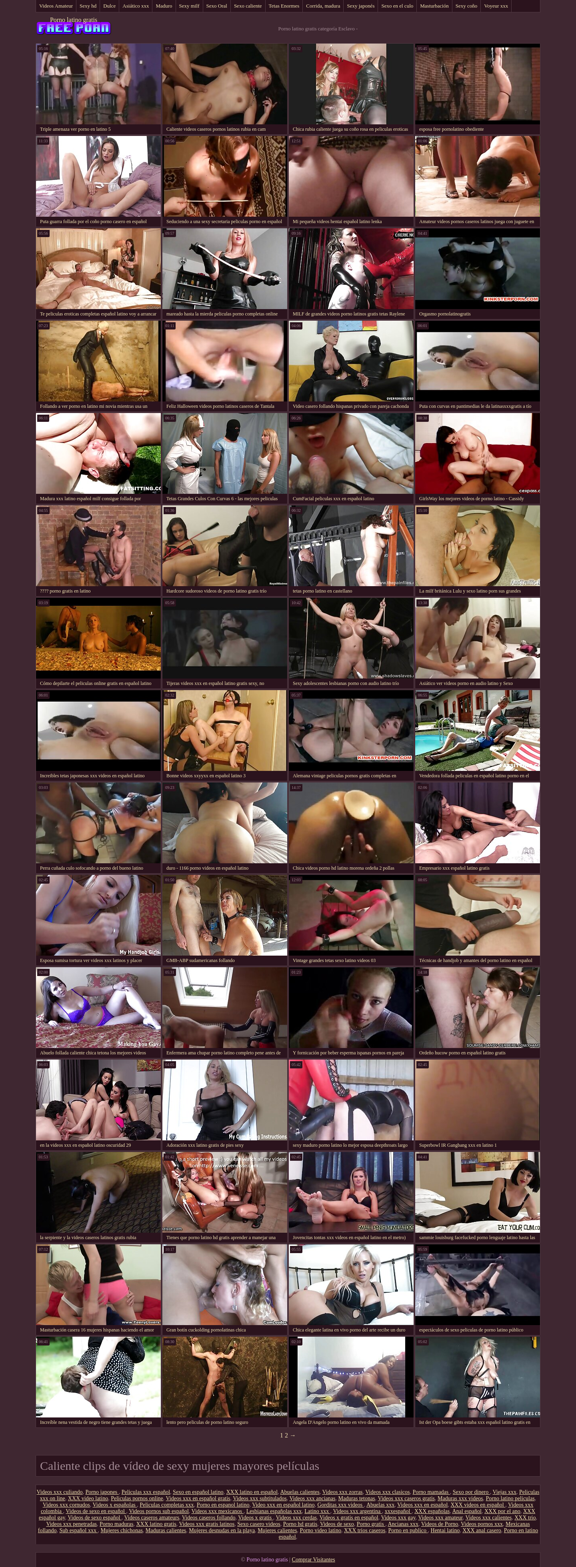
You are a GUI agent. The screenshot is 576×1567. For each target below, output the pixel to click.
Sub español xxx (78, 1530)
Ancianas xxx (403, 1524)
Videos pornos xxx (482, 1524)
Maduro (164, 6)
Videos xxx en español (422, 1505)
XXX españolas (432, 1511)
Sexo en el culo (397, 6)
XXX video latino (88, 1498)
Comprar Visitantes (313, 1560)
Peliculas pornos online (137, 1498)
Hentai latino (445, 1530)
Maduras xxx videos (460, 1498)
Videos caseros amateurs (152, 1518)
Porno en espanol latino (223, 1505)
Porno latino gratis (73, 19)
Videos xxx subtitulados (260, 1498)
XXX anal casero (481, 1530)
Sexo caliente (248, 6)
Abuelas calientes (299, 1492)
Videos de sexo (337, 1524)
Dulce (109, 6)
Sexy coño (467, 6)
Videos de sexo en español (96, 1511)
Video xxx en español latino (283, 1505)
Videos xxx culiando (60, 1492)
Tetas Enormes (284, 6)
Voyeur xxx (496, 6)
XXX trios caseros (364, 1530)
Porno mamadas (431, 1492)
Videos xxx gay (398, 1518)
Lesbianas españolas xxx (274, 1511)
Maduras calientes (166, 1530)
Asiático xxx (135, 6)
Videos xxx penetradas (71, 1524)
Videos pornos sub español (159, 1511)
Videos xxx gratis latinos (207, 1524)
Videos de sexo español (94, 1518)
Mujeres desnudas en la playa (222, 1530)
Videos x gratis (255, 1518)
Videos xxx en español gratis (198, 1498)
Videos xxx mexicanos (218, 1511)
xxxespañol (398, 1511)
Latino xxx (317, 1511)
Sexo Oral (216, 6)
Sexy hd (88, 6)
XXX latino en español (252, 1492)
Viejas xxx (504, 1492)
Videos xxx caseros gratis (406, 1498)
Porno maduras (116, 1524)
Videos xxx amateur (440, 1518)
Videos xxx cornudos (66, 1505)
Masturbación (434, 6)
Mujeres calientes (277, 1530)
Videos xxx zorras (342, 1492)
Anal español (466, 1511)
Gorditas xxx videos (340, 1505)
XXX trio (525, 1518)
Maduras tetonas (356, 1498)
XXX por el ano (502, 1511)
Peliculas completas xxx (167, 1505)
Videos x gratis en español (349, 1518)
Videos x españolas (115, 1505)
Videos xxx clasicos (387, 1492)
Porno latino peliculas (510, 1498)
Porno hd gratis (300, 1524)
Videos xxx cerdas (296, 1518)
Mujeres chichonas (122, 1530)
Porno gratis (371, 1524)
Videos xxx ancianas (312, 1498)
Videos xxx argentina (357, 1511)
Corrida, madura (323, 6)
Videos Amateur (56, 6)
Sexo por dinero (471, 1492)
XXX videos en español (477, 1505)
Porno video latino (320, 1530)
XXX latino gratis (156, 1524)
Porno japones (102, 1492)
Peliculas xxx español (146, 1492)
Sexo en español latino (198, 1492)
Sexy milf (189, 6)
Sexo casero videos (258, 1524)
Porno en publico (408, 1530)
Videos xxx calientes (488, 1518)
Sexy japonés (360, 6)
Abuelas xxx (380, 1505)
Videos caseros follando (209, 1518)
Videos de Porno (439, 1524)
